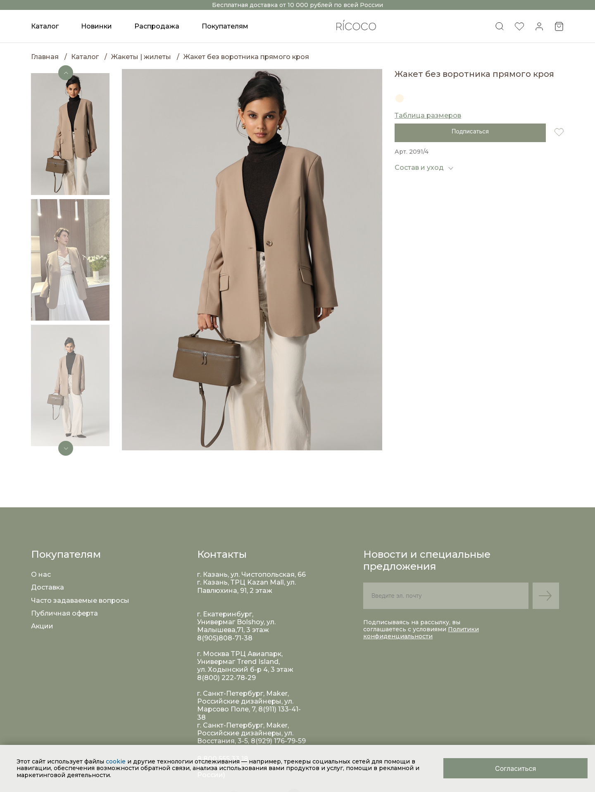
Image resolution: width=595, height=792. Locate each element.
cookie (116, 761)
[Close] (515, 768)
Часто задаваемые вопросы (80, 600)
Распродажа (156, 26)
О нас (41, 574)
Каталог (85, 57)
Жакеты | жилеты (141, 57)
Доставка (47, 587)
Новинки (96, 26)
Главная (45, 57)
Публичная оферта (64, 613)
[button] (65, 72)
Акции (42, 626)
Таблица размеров (428, 115)
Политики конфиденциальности (421, 633)
